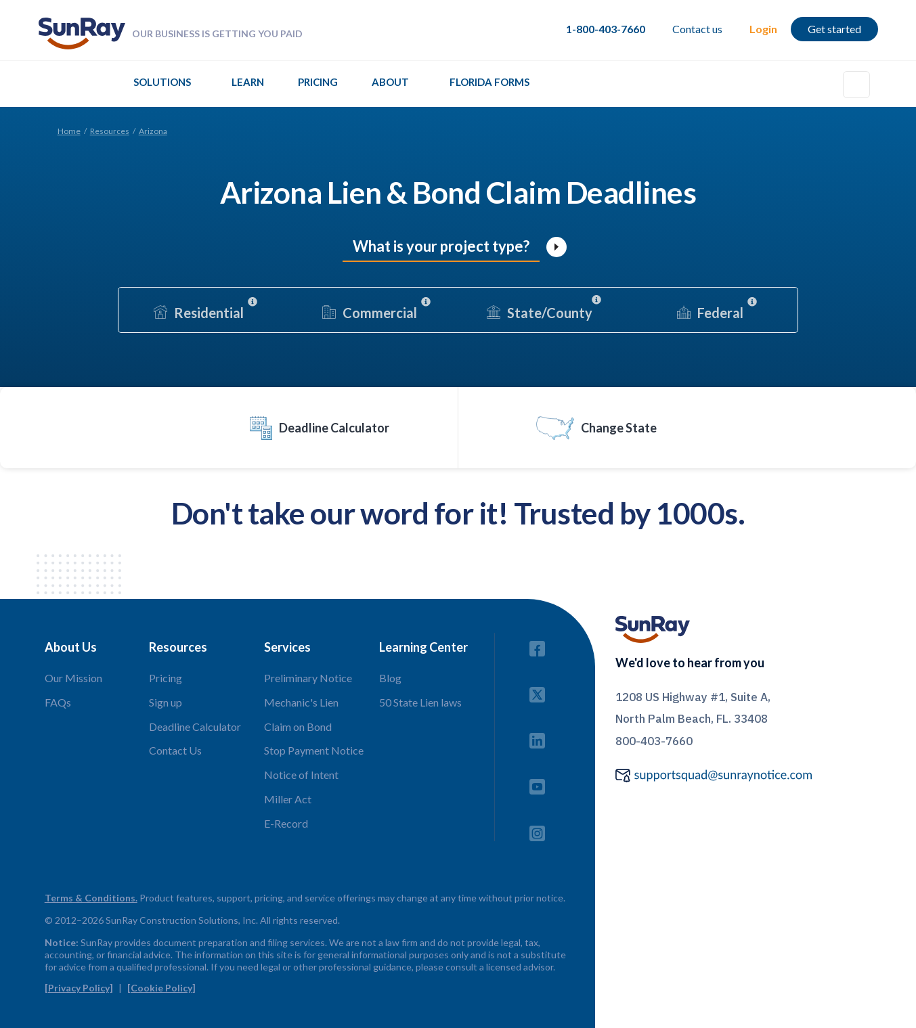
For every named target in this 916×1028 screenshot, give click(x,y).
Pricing (318, 82)
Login (763, 28)
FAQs (58, 702)
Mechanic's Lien (301, 702)
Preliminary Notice (308, 677)
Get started (834, 28)
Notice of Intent (301, 774)
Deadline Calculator (195, 726)
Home (69, 131)
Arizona (153, 131)
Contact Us (175, 750)
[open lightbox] (556, 247)
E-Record (286, 823)
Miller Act (287, 798)
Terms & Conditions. (91, 897)
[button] (162, 85)
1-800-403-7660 (605, 28)
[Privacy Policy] (79, 987)
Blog (390, 677)
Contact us (697, 28)
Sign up (165, 702)
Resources (109, 131)
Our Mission (73, 677)
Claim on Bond (298, 726)
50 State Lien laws (420, 702)
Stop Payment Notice (314, 750)
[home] (82, 33)
